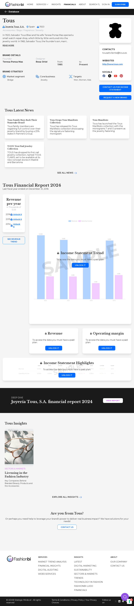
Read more (8, 45)
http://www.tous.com (112, 64)
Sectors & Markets (85, 574)
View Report (113, 400)
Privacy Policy (77, 600)
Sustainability (83, 570)
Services (42, 4)
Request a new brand (115, 97)
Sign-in (106, 4)
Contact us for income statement (115, 88)
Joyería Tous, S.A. (14, 27)
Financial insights (49, 566)
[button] (125, 597)
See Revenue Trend (13, 240)
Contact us (67, 527)
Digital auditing (48, 570)
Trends (78, 578)
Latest (78, 561)
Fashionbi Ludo (83, 586)
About (82, 4)
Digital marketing (85, 566)
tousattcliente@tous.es (114, 53)
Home (30, 4)
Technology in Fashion (88, 582)
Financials (70, 4)
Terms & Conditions (60, 600)
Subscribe (120, 4)
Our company (118, 561)
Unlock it (17, 214)
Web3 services (47, 574)
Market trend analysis (52, 561)
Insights (56, 4)
